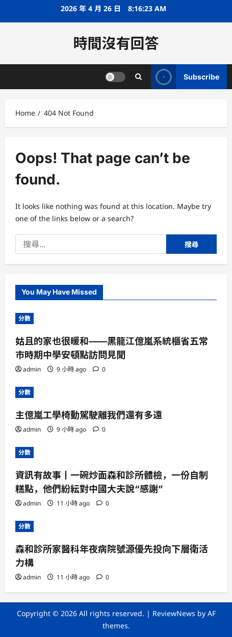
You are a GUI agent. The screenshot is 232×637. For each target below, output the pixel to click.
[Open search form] (138, 77)
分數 (24, 318)
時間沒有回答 (116, 43)
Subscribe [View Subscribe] (185, 76)
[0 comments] (99, 369)
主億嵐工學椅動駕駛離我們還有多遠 (88, 415)
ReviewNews (173, 613)
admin (32, 369)
